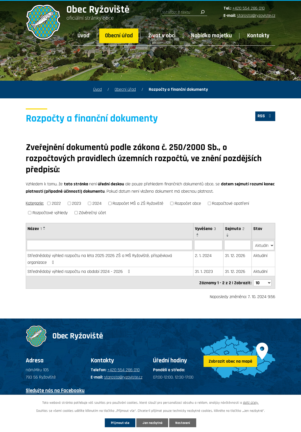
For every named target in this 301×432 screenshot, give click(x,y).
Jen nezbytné (152, 422)
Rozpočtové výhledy (50, 213)
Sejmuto (234, 229)
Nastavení (185, 422)
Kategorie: (35, 203)
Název (35, 229)
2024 (97, 203)
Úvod (83, 35)
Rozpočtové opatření (230, 203)
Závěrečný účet (92, 213)
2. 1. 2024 (203, 255)
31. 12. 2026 (235, 255)
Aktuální (261, 255)
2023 (76, 203)
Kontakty (258, 35)
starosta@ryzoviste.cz (256, 15)
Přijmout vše (117, 422)
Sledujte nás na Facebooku (55, 389)
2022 (56, 203)
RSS (265, 117)
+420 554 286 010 (248, 8)
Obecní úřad (119, 35)
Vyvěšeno (205, 229)
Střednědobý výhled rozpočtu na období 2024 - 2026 (80, 271)
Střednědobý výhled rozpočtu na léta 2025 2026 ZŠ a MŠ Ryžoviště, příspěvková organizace (100, 258)
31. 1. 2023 (204, 271)
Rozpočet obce (188, 203)
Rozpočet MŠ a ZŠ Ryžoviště (138, 203)
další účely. (251, 402)
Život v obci (161, 35)
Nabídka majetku (211, 35)
